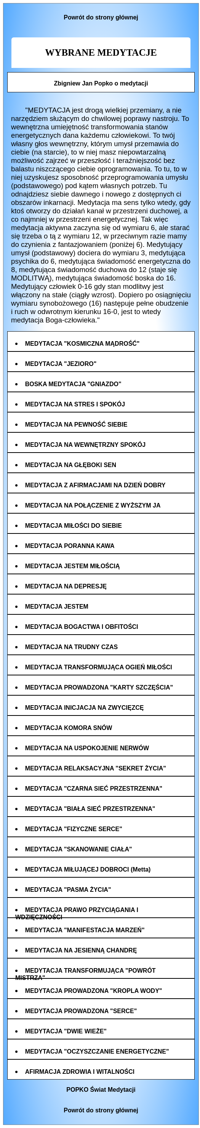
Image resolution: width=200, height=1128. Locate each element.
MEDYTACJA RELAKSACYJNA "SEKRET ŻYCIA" (95, 768)
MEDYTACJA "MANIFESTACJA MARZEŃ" (85, 930)
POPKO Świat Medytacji (100, 1089)
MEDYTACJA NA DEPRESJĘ (66, 586)
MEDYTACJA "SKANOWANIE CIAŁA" (78, 849)
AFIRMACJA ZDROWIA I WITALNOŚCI (79, 1071)
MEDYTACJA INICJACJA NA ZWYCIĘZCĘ (84, 707)
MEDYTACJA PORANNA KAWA (70, 546)
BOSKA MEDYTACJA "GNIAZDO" (73, 384)
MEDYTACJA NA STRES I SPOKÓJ (75, 404)
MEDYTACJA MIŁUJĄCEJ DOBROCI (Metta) (88, 869)
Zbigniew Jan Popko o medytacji (101, 83)
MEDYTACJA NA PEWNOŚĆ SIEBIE (76, 424)
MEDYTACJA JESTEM (56, 606)
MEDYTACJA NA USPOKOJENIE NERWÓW (87, 748)
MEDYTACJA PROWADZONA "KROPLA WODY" (93, 991)
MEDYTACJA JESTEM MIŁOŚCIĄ (72, 566)
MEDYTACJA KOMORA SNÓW (68, 728)
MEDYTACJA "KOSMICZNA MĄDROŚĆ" (82, 343)
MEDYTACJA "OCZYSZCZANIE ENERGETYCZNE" (97, 1051)
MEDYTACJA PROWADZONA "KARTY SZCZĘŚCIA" (99, 687)
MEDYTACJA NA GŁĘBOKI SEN (70, 465)
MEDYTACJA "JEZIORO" (61, 364)
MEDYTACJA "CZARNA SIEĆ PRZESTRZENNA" (93, 788)
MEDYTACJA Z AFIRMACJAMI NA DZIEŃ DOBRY (95, 485)
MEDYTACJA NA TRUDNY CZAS (71, 647)
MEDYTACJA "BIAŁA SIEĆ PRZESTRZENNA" (90, 809)
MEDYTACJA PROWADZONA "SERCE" (81, 1011)
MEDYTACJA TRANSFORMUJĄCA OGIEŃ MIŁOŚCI (98, 667)
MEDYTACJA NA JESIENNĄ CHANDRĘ (81, 950)
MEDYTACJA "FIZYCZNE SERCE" (73, 829)
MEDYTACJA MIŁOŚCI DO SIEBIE (73, 525)
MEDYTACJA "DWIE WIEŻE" (66, 1031)
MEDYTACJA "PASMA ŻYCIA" (68, 889)
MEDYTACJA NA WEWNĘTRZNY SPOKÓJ (85, 445)
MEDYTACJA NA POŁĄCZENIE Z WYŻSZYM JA (93, 505)
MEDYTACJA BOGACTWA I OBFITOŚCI (81, 627)
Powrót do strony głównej (101, 17)
